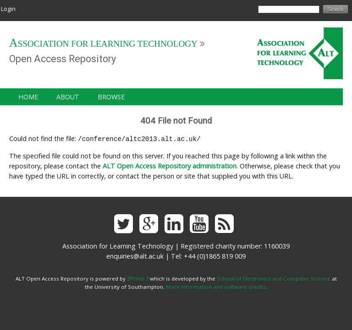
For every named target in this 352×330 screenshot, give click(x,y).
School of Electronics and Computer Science (273, 277)
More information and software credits (216, 285)
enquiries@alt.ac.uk (135, 255)
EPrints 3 (137, 277)
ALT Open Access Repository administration (169, 165)
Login (8, 9)
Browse (111, 96)
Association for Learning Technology (103, 44)
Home (28, 96)
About (67, 96)
